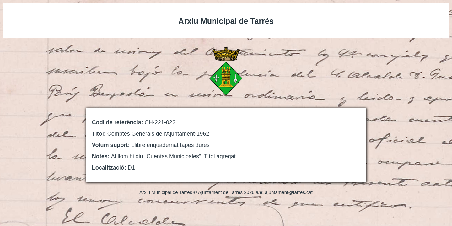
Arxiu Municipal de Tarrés (226, 21)
